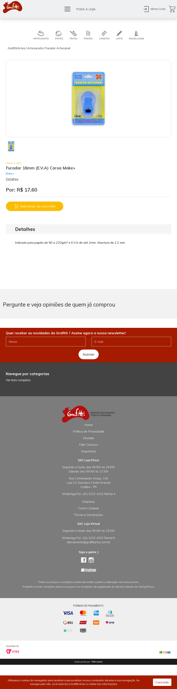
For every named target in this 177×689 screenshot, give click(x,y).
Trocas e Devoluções (88, 515)
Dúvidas (88, 438)
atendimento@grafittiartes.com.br (88, 542)
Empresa (88, 501)
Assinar (89, 354)
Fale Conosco (88, 444)
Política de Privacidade (88, 431)
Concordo (162, 682)
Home (88, 425)
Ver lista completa (18, 380)
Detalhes (12, 179)
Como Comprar (88, 508)
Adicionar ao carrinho (34, 206)
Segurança (88, 451)
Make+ (10, 173)
